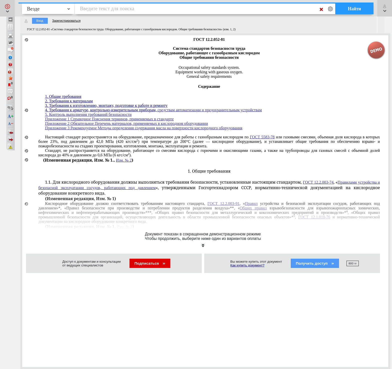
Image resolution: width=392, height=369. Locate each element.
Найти (354, 8)
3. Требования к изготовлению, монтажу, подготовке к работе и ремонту (106, 105)
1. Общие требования (63, 96)
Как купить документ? (247, 265)
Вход (39, 21)
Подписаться (149, 263)
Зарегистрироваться (66, 21)
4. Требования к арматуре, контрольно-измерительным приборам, (101, 110)
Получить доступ (315, 263)
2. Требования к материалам (69, 101)
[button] (7, 8)
